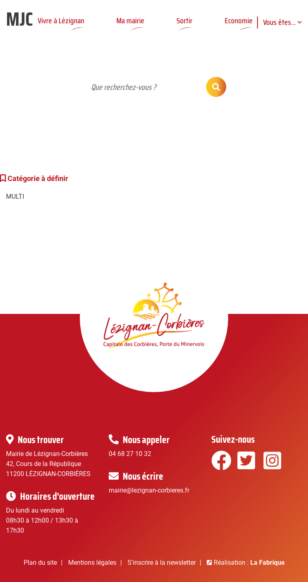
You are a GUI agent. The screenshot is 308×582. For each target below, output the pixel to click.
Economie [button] (239, 20)
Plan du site (40, 562)
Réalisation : (249, 562)
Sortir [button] (184, 20)
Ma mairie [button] (130, 20)
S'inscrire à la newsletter (162, 562)
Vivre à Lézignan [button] (61, 20)
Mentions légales (92, 562)
